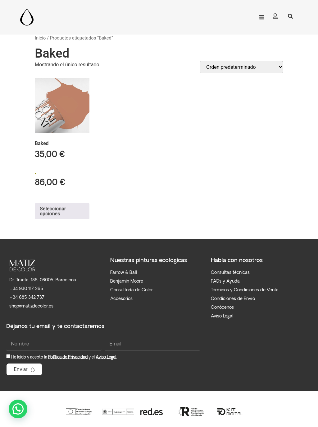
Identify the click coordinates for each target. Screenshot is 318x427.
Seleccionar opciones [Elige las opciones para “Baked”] (53, 211)
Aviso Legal (106, 357)
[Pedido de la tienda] (241, 67)
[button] (261, 17)
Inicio (40, 38)
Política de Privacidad (68, 357)
